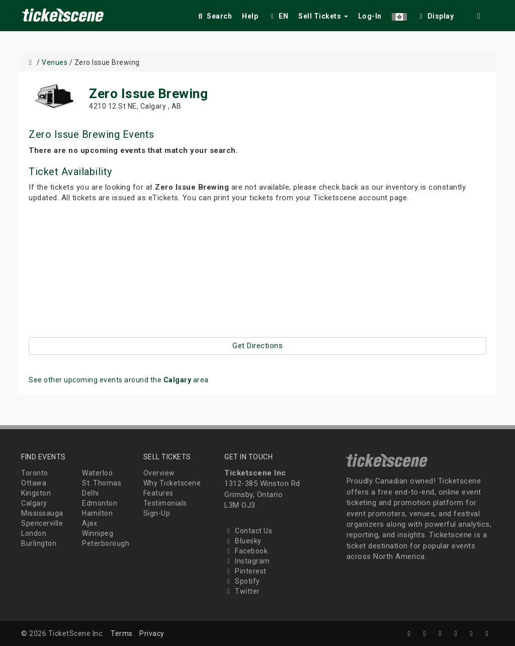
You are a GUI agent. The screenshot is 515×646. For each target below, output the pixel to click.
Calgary (34, 503)
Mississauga (42, 513)
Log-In (370, 16)
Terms (122, 633)
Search (214, 16)
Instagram (247, 561)
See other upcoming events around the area (119, 380)
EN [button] (278, 16)
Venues (54, 62)
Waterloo (97, 473)
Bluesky (243, 541)
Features (158, 493)
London (33, 533)
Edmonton (99, 503)
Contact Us (248, 531)
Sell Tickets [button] (323, 16)
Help (250, 16)
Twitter (242, 591)
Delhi (90, 493)
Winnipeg (97, 533)
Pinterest (245, 571)
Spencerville (42, 523)
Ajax (89, 523)
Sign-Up (156, 513)
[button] (399, 14)
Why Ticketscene (172, 483)
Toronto (34, 473)
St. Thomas (101, 483)
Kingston (36, 493)
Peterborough (105, 543)
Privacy (151, 633)
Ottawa (33, 483)
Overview (159, 473)
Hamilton (97, 513)
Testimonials (165, 503)
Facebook (246, 551)
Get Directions (257, 345)
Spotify (242, 581)
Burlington (38, 543)
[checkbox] (435, 14)
